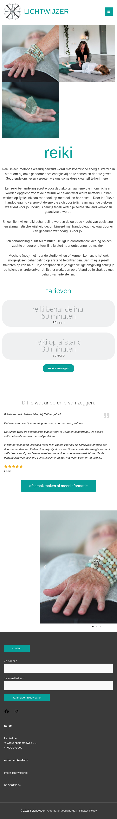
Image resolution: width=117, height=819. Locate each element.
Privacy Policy (88, 810)
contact (16, 648)
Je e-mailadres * (58, 683)
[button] (79, 567)
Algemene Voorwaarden (62, 810)
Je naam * (58, 666)
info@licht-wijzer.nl (15, 772)
